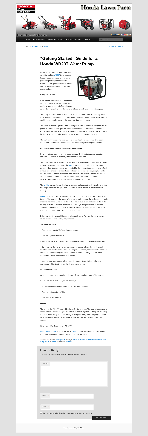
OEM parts (76, 332)
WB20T (57, 75)
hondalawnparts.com (48, 332)
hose (71, 165)
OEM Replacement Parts (94, 339)
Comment (45, 363)
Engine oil (44, 196)
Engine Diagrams (39, 39)
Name (45, 395)
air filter (46, 185)
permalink (69, 342)
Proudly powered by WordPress (73, 428)
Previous (113, 46)
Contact (88, 39)
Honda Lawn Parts (79, 339)
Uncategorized (60, 339)
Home (28, 39)
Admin (46, 46)
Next (120, 46)
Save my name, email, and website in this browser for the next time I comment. (67, 413)
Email (45, 407)
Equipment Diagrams (55, 39)
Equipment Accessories (74, 39)
